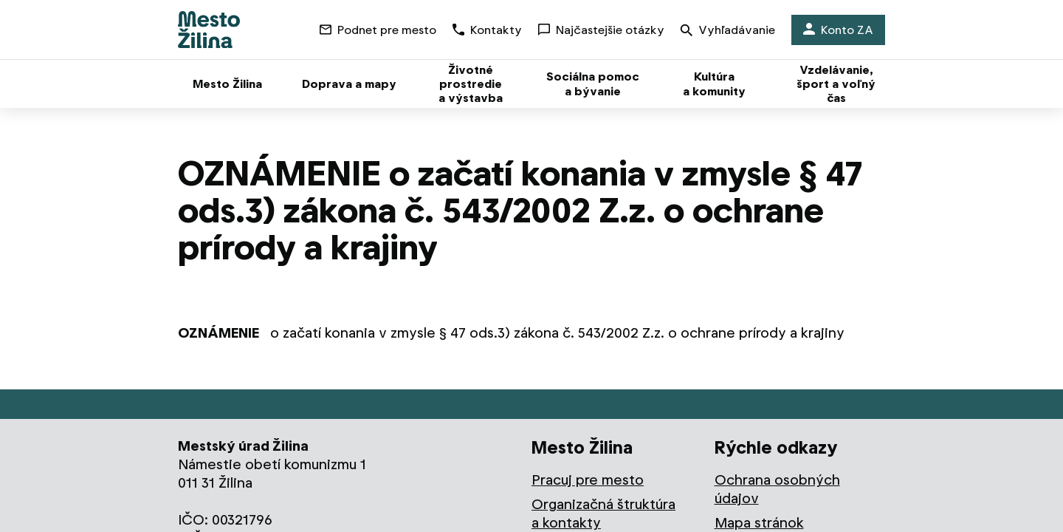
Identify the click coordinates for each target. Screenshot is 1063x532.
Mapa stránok (759, 523)
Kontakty (487, 30)
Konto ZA (838, 30)
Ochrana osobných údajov (777, 489)
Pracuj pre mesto (588, 480)
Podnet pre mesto (378, 30)
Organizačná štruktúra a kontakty (603, 513)
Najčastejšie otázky (601, 30)
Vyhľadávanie (728, 31)
